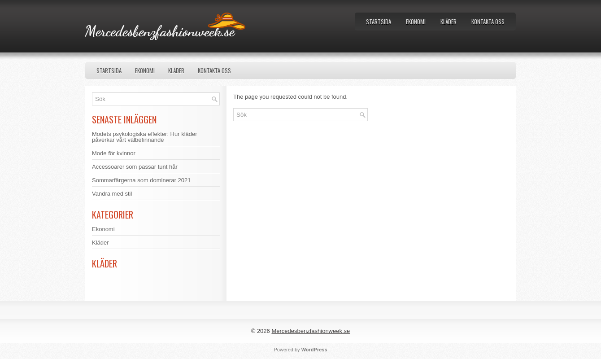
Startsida (378, 21)
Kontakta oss (488, 21)
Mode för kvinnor (113, 153)
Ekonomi (416, 21)
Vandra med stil (112, 193)
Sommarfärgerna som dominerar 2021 (141, 180)
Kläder (448, 21)
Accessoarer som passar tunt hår (135, 166)
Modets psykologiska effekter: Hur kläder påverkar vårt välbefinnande (144, 137)
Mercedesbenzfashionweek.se (310, 331)
